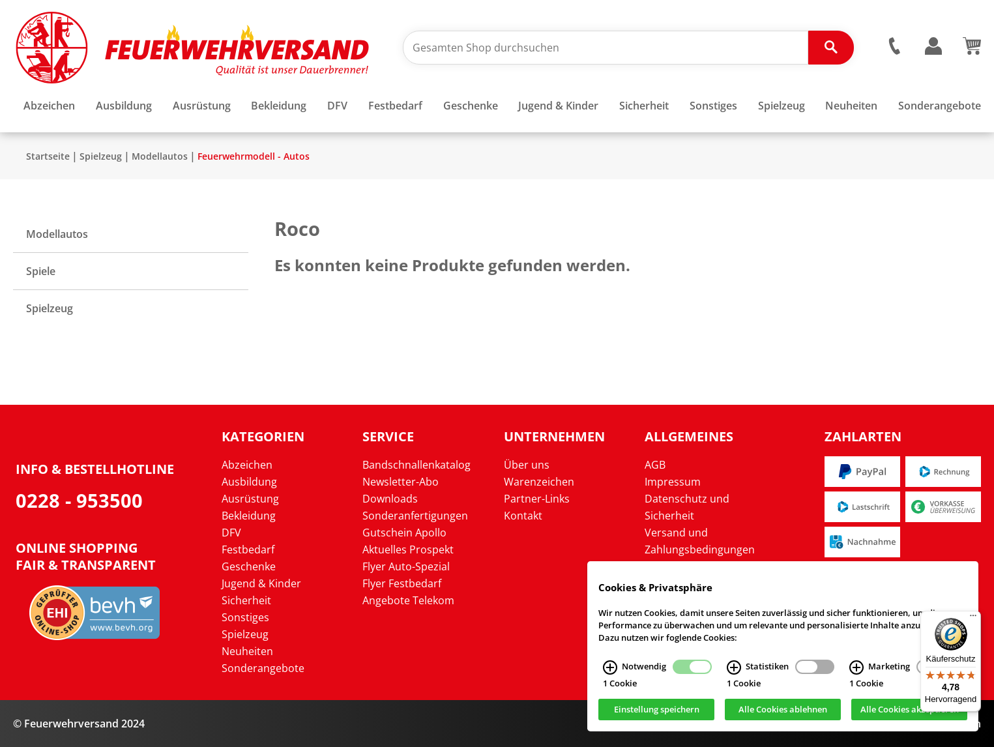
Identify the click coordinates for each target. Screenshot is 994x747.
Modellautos (160, 156)
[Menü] (973, 618)
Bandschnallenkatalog (416, 465)
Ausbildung (249, 482)
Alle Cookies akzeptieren (909, 713)
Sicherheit (246, 600)
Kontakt (523, 515)
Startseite (48, 156)
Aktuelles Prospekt (408, 549)
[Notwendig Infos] (610, 671)
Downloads (390, 498)
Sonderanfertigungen (415, 515)
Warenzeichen (539, 482)
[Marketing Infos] (856, 671)
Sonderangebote (263, 668)
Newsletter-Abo (400, 482)
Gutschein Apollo (404, 532)
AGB (655, 465)
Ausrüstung (250, 498)
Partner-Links (537, 498)
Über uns (526, 465)
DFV (231, 532)
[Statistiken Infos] (734, 671)
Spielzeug (101, 156)
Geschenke (249, 566)
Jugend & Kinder (261, 583)
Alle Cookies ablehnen (782, 713)
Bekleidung (249, 515)
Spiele (40, 271)
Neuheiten (247, 651)
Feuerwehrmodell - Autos (253, 156)
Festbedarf (248, 549)
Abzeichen (247, 465)
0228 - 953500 (79, 500)
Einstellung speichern (656, 713)
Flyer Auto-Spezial (406, 566)
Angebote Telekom (408, 600)
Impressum (673, 482)
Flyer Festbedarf (401, 583)
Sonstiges (245, 617)
